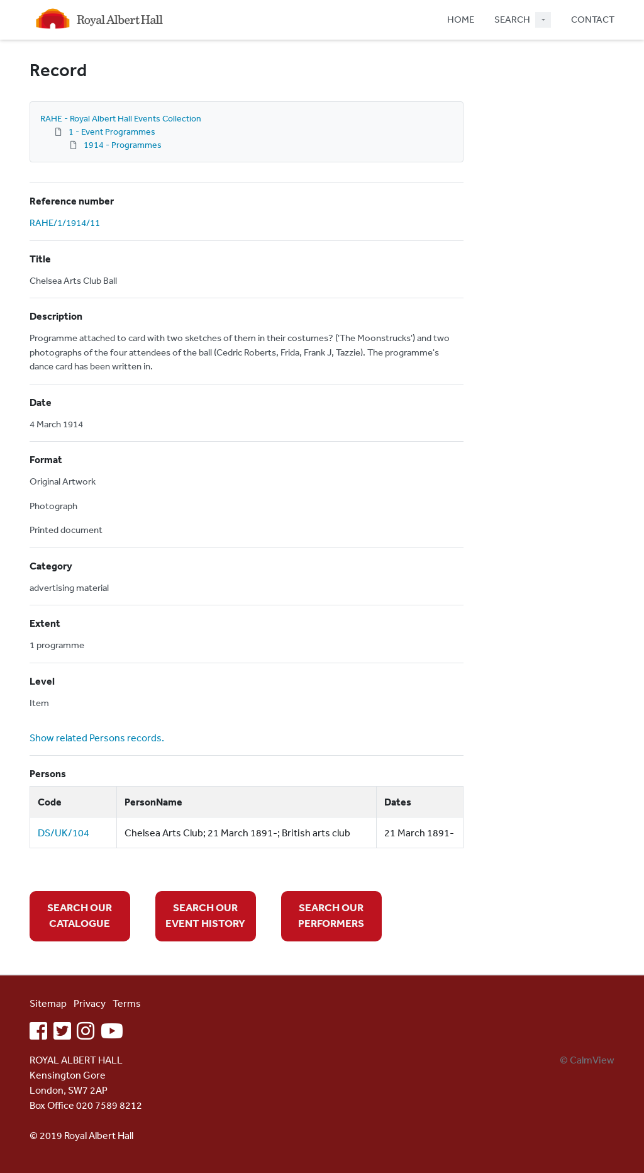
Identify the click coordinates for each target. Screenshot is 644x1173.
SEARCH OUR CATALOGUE (79, 915)
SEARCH (512, 19)
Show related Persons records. (97, 737)
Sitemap (48, 1003)
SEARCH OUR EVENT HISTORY (205, 915)
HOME (460, 19)
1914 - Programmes (123, 144)
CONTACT (592, 19)
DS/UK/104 (63, 832)
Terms (127, 1003)
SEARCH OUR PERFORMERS (331, 915)
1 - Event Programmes (112, 131)
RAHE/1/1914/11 (65, 222)
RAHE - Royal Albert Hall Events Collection (120, 118)
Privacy (90, 1003)
